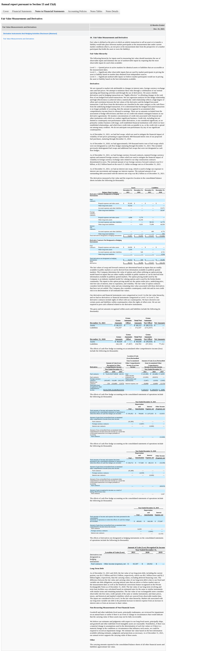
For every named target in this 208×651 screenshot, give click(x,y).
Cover (6, 11)
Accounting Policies (77, 11)
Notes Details (112, 11)
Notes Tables (96, 11)
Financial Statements (22, 11)
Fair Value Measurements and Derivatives (18, 39)
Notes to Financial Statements (49, 11)
